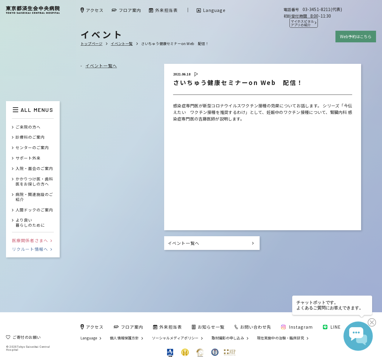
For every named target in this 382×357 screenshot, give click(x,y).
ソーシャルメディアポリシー (175, 338)
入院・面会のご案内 (34, 168)
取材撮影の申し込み (228, 338)
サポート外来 (28, 158)
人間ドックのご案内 (34, 210)
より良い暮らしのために (30, 223)
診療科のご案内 (30, 137)
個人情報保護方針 (124, 338)
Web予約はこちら (356, 36)
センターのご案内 (32, 147)
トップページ (91, 43)
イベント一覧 (122, 43)
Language (89, 338)
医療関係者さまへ (32, 240)
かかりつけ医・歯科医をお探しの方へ (34, 182)
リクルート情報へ (32, 249)
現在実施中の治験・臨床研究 (280, 338)
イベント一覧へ (101, 66)
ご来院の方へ (28, 127)
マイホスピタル (302, 23)
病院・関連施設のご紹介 (34, 197)
